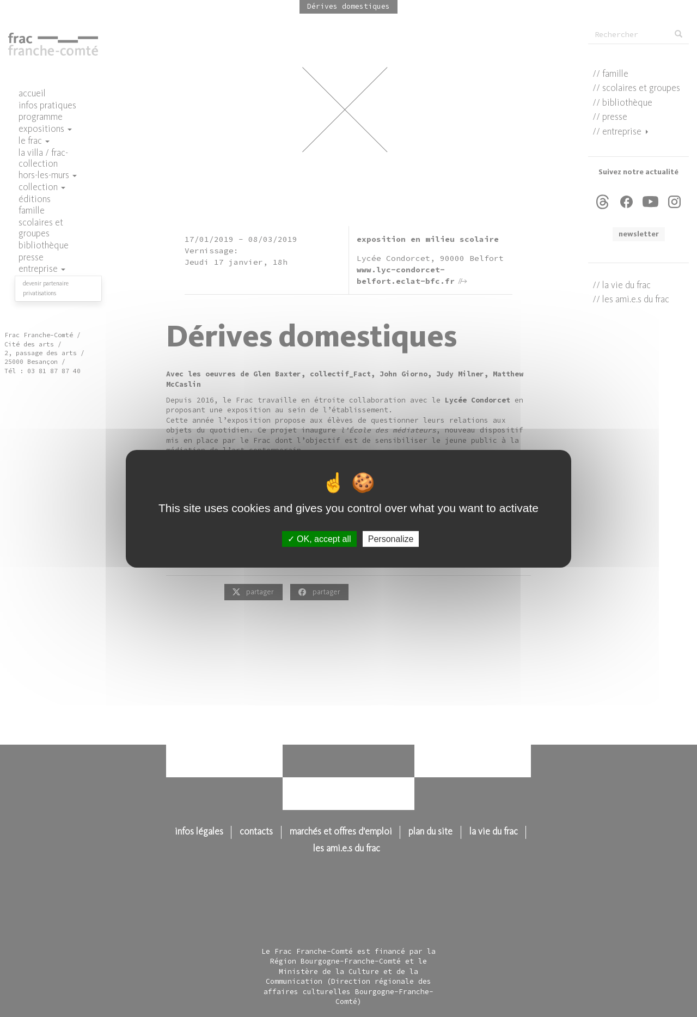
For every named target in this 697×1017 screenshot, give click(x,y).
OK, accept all (319, 538)
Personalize (391, 538)
